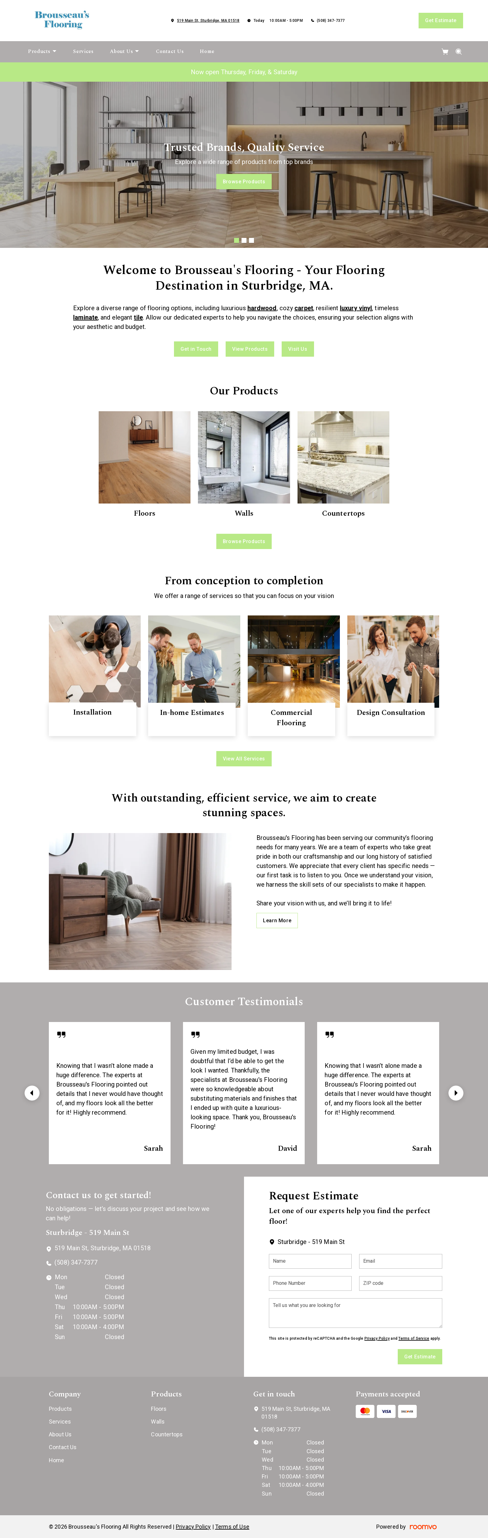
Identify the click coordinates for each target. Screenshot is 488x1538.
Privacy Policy (377, 1338)
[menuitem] (42, 51)
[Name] (310, 1261)
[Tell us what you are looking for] (355, 1313)
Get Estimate (441, 20)
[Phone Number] (310, 1283)
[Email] (400, 1261)
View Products (250, 349)
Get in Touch (196, 349)
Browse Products (244, 181)
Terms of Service (413, 1338)
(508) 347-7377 (331, 20)
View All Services (244, 759)
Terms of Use (232, 1526)
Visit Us (297, 349)
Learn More (277, 920)
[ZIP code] (400, 1283)
